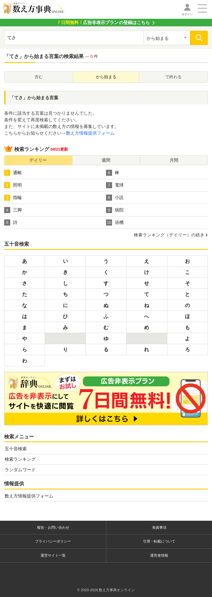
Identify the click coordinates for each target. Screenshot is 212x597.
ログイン (187, 14)
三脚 (13, 210)
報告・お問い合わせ (53, 527)
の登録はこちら (103, 22)
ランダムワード (20, 469)
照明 (13, 185)
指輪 (13, 198)
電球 (115, 185)
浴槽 (115, 222)
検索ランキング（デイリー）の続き (169, 234)
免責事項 (159, 527)
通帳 (13, 173)
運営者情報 (159, 555)
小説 (115, 198)
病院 (115, 210)
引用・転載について (159, 541)
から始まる (106, 76)
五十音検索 (16, 448)
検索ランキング (20, 459)
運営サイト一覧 (53, 555)
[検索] (199, 38)
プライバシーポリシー (53, 541)
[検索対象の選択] (167, 38)
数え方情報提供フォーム (90, 133)
